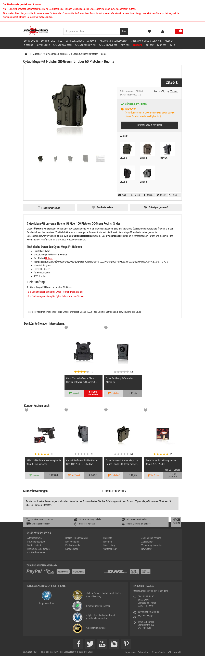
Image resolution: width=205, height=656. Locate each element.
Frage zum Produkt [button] (50, 207)
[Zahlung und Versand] (140, 573)
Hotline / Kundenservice (76, 538)
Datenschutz (143, 652)
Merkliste (107, 538)
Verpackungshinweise (151, 545)
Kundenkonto (71, 549)
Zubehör (138, 45)
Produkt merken (105, 207)
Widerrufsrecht (158, 652)
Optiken (125, 45)
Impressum (130, 652)
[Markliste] (66, 328)
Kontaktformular (73, 545)
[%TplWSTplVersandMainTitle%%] (64, 573)
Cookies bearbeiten (36, 552)
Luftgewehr (31, 40)
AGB (170, 652)
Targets (161, 45)
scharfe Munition (85, 45)
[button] (173, 194)
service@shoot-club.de (148, 611)
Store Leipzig (109, 545)
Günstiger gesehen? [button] (158, 207)
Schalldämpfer (108, 45)
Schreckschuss (75, 40)
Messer (169, 40)
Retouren (107, 541)
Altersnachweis (34, 538)
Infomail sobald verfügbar (149, 124)
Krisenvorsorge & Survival (146, 40)
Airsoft (91, 40)
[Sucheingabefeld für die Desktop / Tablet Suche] (91, 31)
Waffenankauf (110, 549)
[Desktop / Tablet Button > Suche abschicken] (124, 31)
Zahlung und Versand (151, 538)
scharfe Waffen (62, 45)
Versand (174, 91)
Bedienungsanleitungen (38, 549)
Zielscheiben (147, 541)
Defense (28, 45)
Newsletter (146, 549)
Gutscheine (43, 45)
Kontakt (177, 652)
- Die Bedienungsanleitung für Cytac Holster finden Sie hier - (55, 291)
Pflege (149, 45)
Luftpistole (48, 40)
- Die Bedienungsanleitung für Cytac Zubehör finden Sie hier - (56, 296)
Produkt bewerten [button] (115, 491)
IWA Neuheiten (72, 541)
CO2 (60, 40)
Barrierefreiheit (34, 545)
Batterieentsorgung (36, 541)
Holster (49, 258)
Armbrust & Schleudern (113, 40)
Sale (172, 45)
